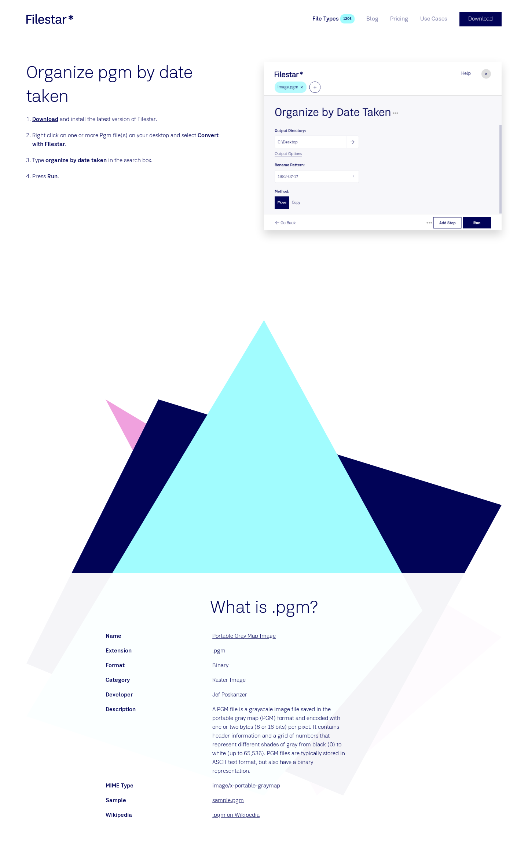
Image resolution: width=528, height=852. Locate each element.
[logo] (49, 19)
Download (45, 120)
